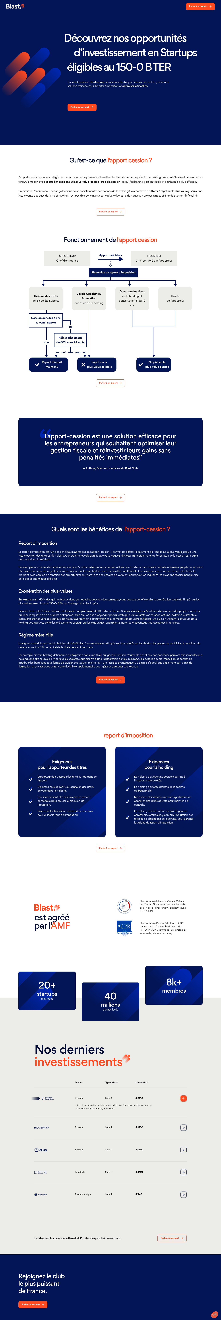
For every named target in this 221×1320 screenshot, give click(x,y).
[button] (109, 1099)
